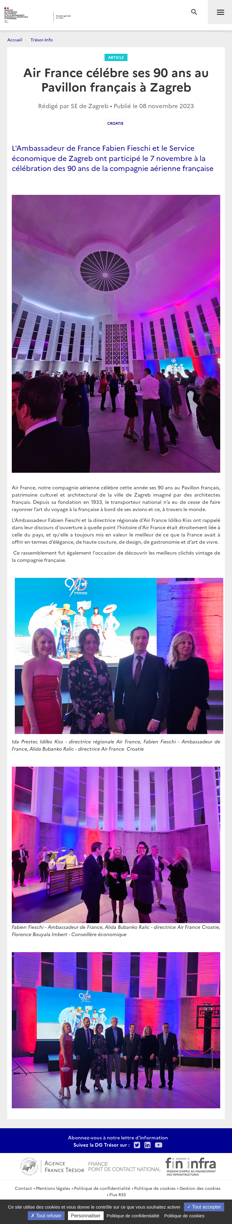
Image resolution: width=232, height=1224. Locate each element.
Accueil (14, 40)
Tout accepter (204, 1207)
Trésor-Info (42, 40)
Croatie (115, 123)
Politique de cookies (155, 1188)
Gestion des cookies (200, 1188)
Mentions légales (53, 1188)
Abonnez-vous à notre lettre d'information (118, 1137)
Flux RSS (117, 1194)
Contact (23, 1188)
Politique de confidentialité (102, 1188)
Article (116, 57)
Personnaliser (86, 1215)
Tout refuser (46, 1215)
